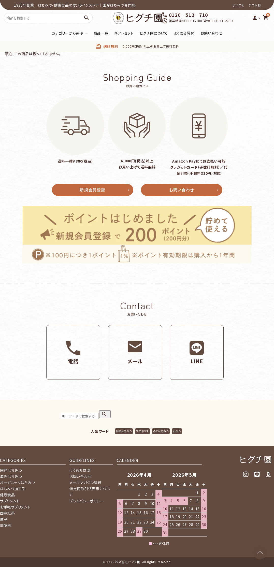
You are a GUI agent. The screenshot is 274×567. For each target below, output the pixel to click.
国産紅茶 (7, 513)
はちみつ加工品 (12, 488)
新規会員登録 (92, 190)
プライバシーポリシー (86, 500)
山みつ (177, 431)
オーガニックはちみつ (17, 482)
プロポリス (142, 431)
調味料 (5, 525)
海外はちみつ (11, 476)
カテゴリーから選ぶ (67, 33)
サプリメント (9, 500)
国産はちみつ (124, 431)
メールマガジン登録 (85, 482)
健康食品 (7, 494)
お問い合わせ (211, 33)
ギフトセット (123, 33)
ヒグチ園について (154, 33)
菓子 (3, 519)
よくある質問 (184, 33)
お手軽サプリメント (15, 507)
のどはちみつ (161, 431)
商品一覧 (100, 33)
